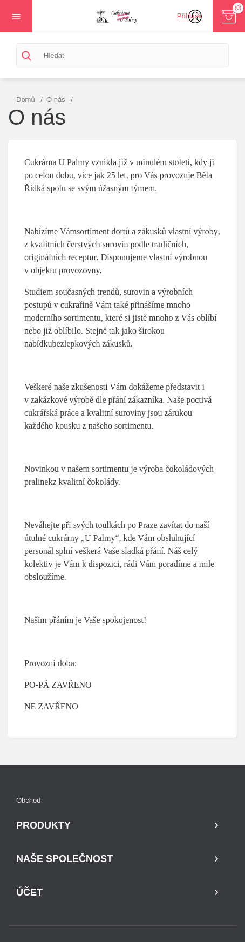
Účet (29, 892)
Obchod (28, 800)
